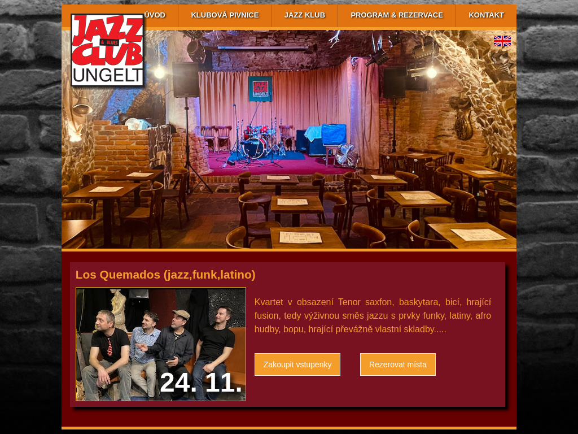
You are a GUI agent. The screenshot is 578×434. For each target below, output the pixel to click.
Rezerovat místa (398, 364)
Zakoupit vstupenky (298, 364)
